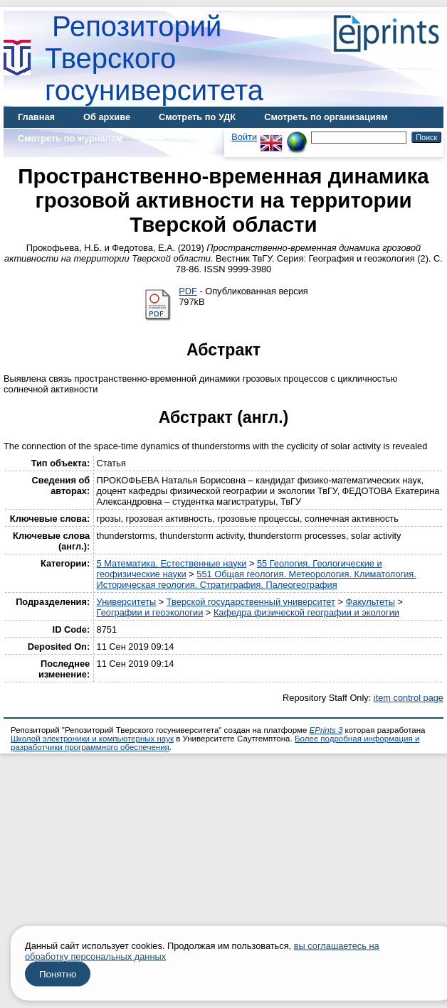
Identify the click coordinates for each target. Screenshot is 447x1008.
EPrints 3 (326, 730)
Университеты (127, 601)
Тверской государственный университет (251, 601)
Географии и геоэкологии (150, 612)
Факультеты (370, 601)
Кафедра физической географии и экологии (306, 612)
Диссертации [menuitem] (180, 138)
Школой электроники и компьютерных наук (92, 738)
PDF (188, 291)
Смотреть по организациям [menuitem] (326, 117)
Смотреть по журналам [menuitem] (70, 138)
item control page (408, 697)
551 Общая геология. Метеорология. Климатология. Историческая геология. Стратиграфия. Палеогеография (256, 579)
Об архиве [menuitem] (106, 117)
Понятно (57, 974)
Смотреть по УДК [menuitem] (197, 117)
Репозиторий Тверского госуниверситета (154, 58)
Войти (244, 137)
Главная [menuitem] (36, 117)
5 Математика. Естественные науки (172, 563)
